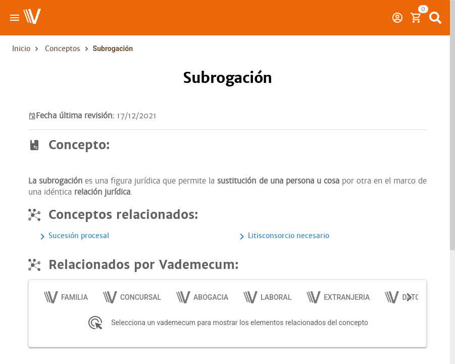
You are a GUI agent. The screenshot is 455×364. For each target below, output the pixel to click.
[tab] (66, 297)
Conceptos (62, 48)
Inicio (21, 48)
